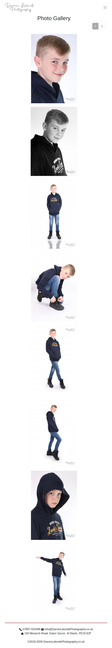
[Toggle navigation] (105, 7)
